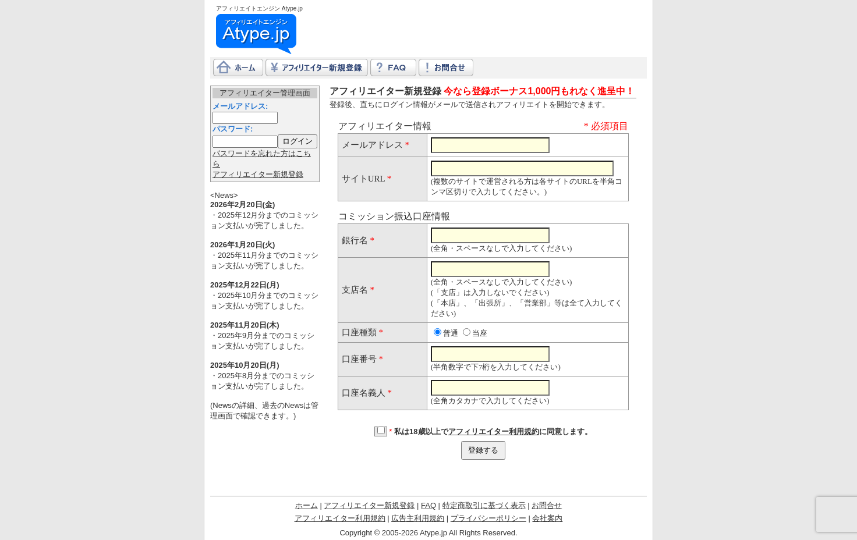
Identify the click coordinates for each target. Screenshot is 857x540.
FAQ (428, 505)
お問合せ (547, 505)
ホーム (306, 505)
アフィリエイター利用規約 (493, 431)
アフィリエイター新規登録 (258, 174)
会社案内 (547, 518)
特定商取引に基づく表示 (484, 505)
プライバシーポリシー (488, 518)
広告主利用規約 (417, 518)
